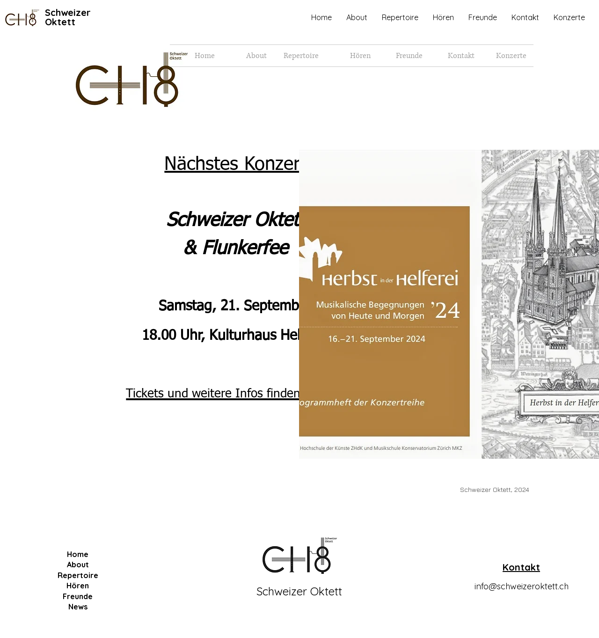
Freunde (78, 596)
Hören (77, 585)
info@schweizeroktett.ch (522, 586)
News (78, 606)
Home (77, 554)
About (78, 564)
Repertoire (78, 575)
